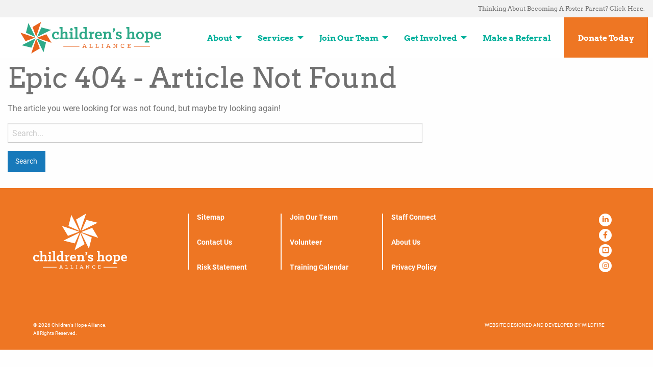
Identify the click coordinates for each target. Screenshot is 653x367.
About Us (405, 242)
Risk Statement (222, 267)
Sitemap (210, 217)
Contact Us (214, 242)
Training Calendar (319, 267)
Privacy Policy (414, 267)
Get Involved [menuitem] (430, 38)
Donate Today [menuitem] (606, 38)
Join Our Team (314, 217)
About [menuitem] (219, 38)
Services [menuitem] (276, 38)
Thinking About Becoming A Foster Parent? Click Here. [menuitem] (561, 8)
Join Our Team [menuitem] (349, 38)
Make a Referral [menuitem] (517, 38)
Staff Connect (413, 217)
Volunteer (306, 242)
